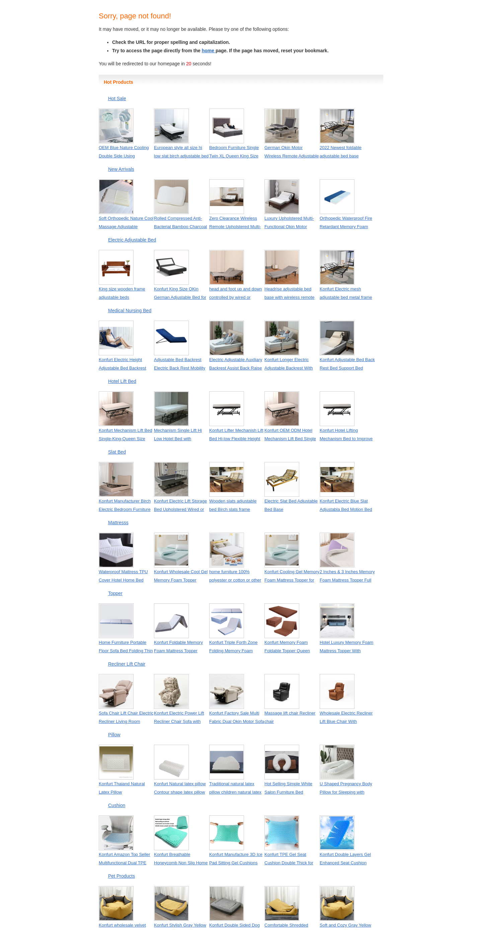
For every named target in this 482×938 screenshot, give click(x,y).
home (209, 50)
